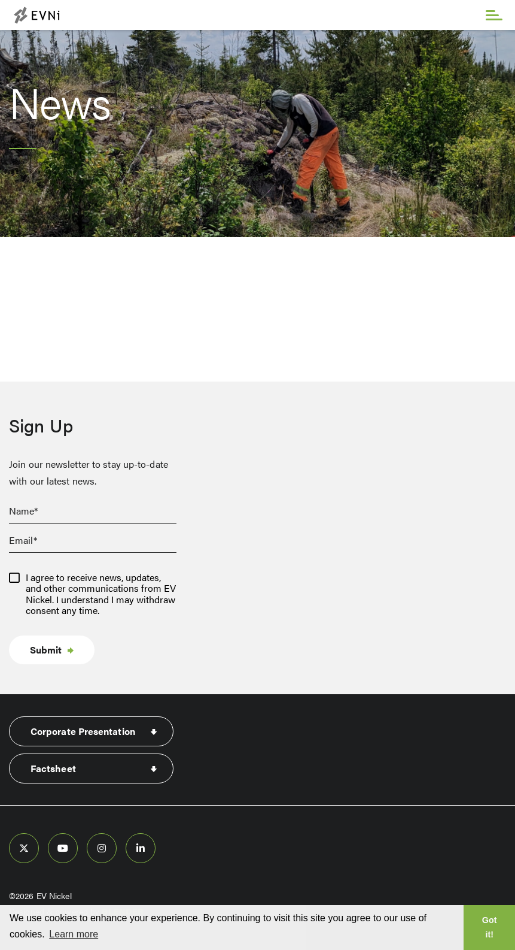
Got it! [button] (489, 927)
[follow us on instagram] (102, 848)
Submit (46, 649)
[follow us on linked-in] (141, 848)
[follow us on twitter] (24, 848)
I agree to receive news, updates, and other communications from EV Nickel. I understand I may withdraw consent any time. (101, 594)
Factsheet (53, 768)
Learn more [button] (73, 934)
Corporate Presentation (83, 731)
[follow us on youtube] (63, 848)
